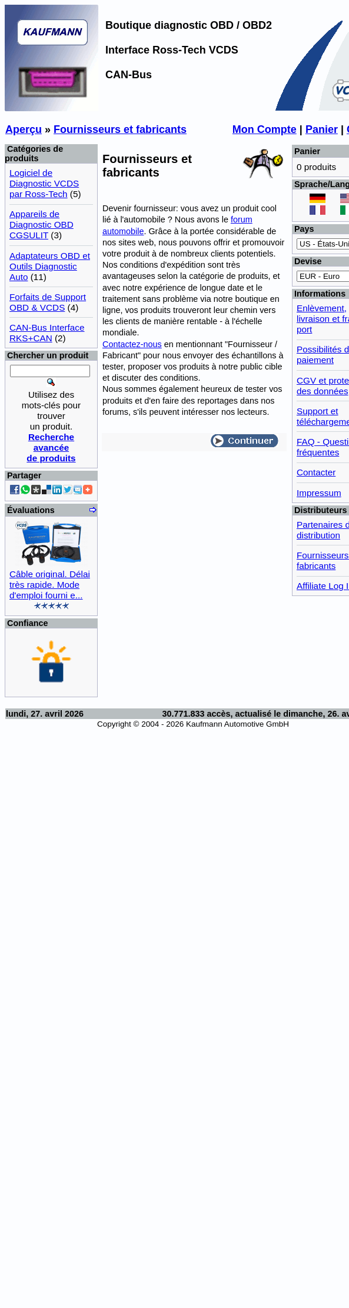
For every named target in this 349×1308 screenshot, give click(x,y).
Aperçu (23, 129)
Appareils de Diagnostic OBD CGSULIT (41, 224)
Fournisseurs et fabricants (120, 129)
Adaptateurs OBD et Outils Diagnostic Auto (49, 266)
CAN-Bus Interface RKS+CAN (47, 332)
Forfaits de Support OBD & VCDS (47, 302)
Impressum (319, 493)
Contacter (316, 472)
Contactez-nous (132, 344)
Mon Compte (264, 129)
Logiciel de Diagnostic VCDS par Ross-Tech (44, 183)
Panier (321, 129)
